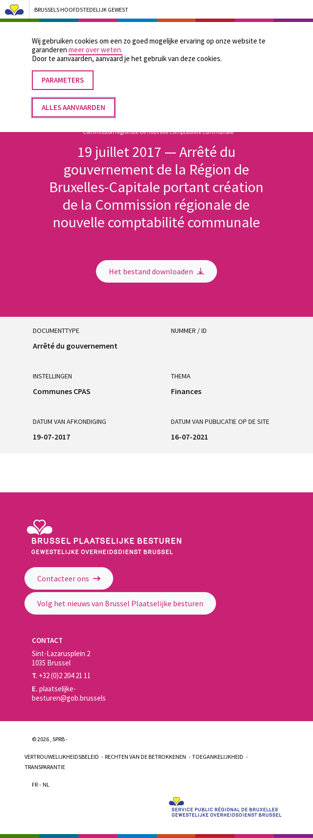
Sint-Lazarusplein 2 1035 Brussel (61, 658)
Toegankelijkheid (217, 756)
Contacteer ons (68, 578)
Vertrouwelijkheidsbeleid (61, 756)
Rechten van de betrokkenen (145, 756)
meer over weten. (95, 39)
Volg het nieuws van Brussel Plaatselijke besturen (120, 603)
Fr (35, 784)
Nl (46, 784)
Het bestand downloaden (156, 271)
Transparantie (44, 767)
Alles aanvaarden (73, 97)
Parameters (63, 70)
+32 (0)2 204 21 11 (61, 675)
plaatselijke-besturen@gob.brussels (69, 693)
